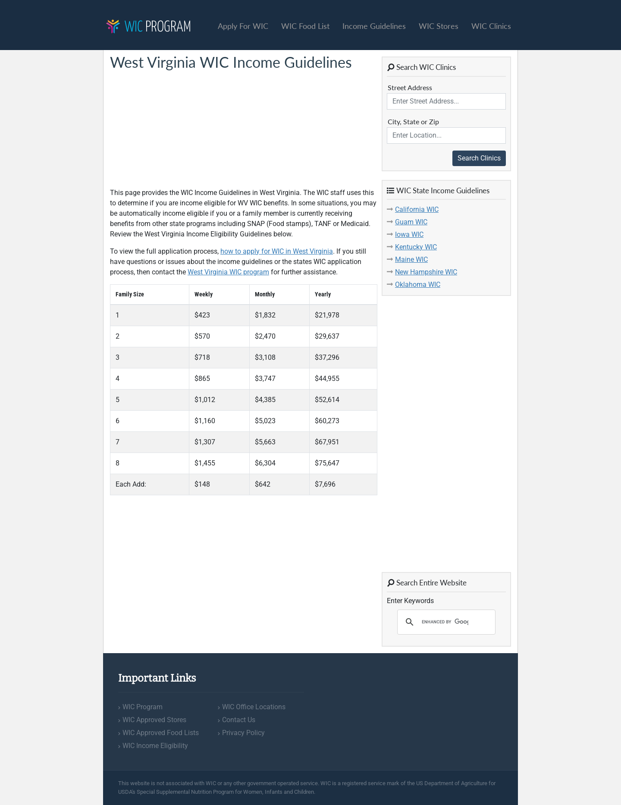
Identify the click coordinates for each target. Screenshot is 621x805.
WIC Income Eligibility (155, 746)
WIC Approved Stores (154, 720)
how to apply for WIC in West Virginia (276, 251)
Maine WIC (411, 259)
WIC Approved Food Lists (160, 733)
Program (148, 27)
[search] (445, 622)
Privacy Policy (243, 733)
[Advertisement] (174, 129)
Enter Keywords (410, 601)
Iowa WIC (409, 234)
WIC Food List (305, 26)
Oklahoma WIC (417, 284)
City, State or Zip (413, 121)
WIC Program (142, 707)
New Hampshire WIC (426, 272)
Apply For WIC (243, 26)
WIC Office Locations (253, 707)
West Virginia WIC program (228, 272)
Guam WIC (411, 222)
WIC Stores (438, 26)
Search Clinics (479, 158)
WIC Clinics (491, 26)
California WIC (417, 209)
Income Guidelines (374, 26)
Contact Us (238, 720)
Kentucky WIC (416, 247)
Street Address (410, 87)
